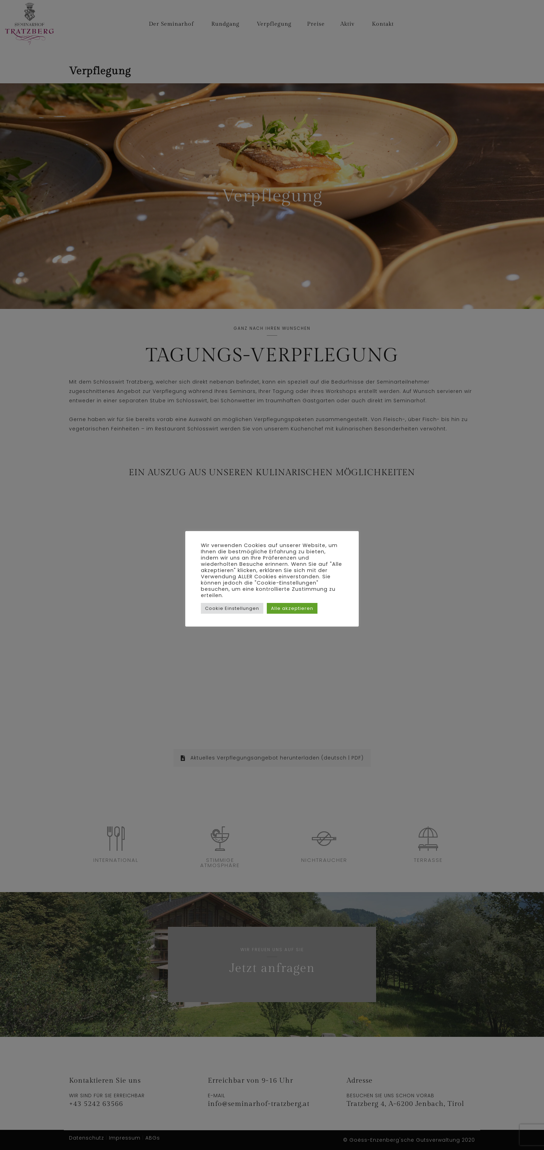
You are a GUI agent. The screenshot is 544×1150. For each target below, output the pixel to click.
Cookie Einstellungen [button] (232, 608)
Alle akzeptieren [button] (292, 608)
